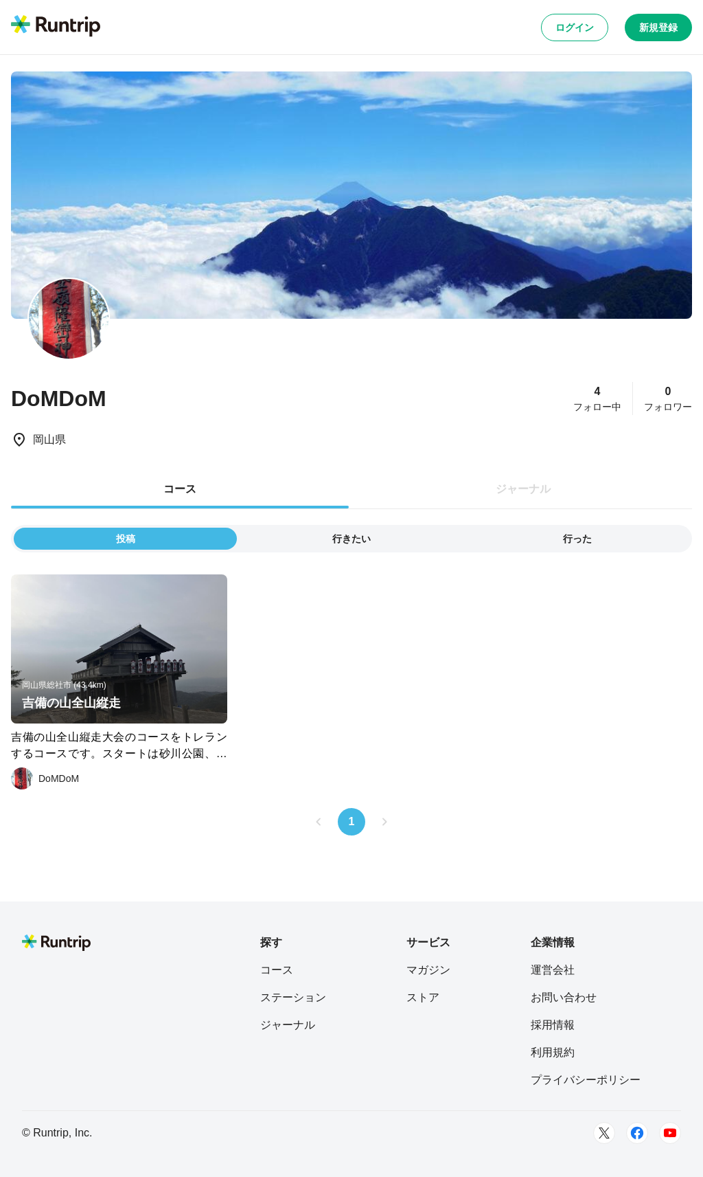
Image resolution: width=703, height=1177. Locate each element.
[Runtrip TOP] (55, 26)
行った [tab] (577, 538)
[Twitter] (604, 1133)
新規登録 (658, 27)
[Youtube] (670, 1133)
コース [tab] (179, 489)
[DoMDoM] (45, 778)
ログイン (574, 27)
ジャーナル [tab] (523, 489)
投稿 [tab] (125, 538)
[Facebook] (637, 1133)
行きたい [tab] (351, 538)
